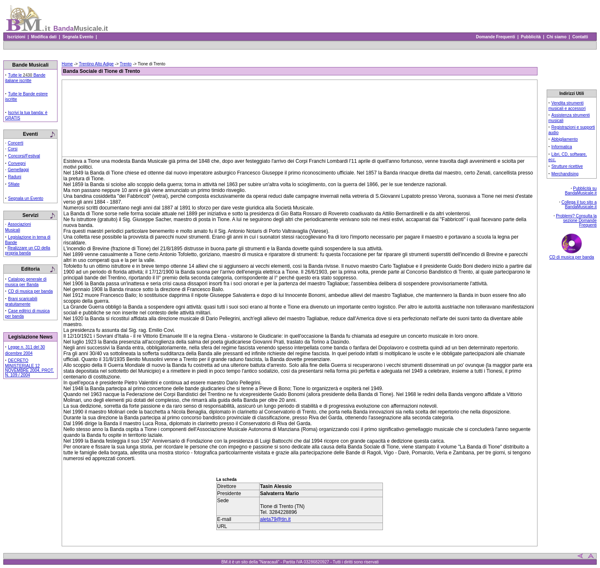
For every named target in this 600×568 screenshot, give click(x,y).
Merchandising (564, 174)
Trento (126, 64)
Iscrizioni (16, 37)
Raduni (14, 176)
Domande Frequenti (496, 37)
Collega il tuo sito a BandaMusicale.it (579, 204)
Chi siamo (556, 37)
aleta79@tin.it (275, 519)
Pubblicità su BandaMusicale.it (581, 190)
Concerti (15, 143)
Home (67, 64)
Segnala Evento (78, 37)
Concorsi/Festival (24, 156)
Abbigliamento (564, 139)
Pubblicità (530, 37)
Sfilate (14, 184)
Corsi (13, 149)
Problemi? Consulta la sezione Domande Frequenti (576, 220)
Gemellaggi (18, 169)
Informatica (561, 146)
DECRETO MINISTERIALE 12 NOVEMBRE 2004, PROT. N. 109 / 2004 (29, 367)
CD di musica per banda (30, 291)
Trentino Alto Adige (96, 64)
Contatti (580, 37)
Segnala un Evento (25, 198)
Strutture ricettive (567, 166)
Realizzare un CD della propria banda (27, 250)
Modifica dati (44, 37)
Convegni (16, 163)
